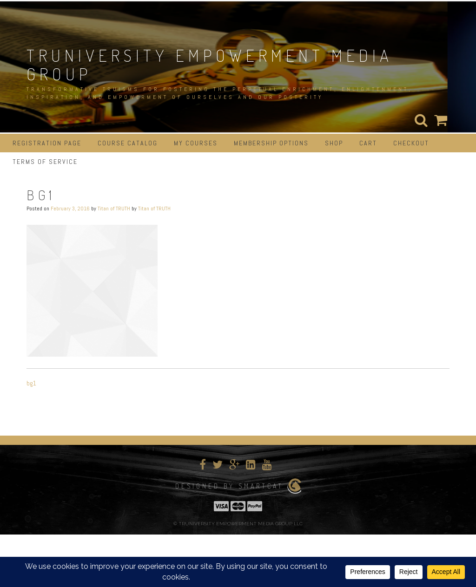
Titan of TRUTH (114, 208)
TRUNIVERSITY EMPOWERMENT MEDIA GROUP (209, 65)
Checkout (411, 143)
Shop (334, 143)
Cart (368, 143)
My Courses (196, 143)
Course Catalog (128, 143)
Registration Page (47, 143)
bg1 (31, 383)
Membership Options (271, 143)
